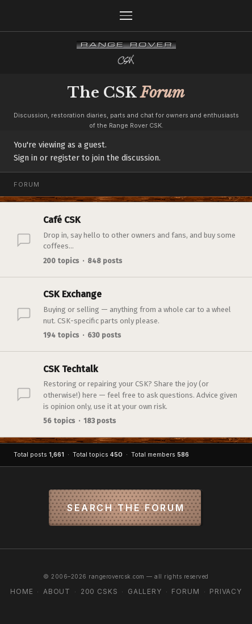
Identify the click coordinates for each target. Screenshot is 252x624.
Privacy (225, 591)
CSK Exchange (72, 294)
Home (21, 591)
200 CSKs (99, 591)
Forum (185, 591)
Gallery (145, 591)
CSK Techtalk (70, 369)
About (56, 591)
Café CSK (62, 219)
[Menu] (126, 15)
